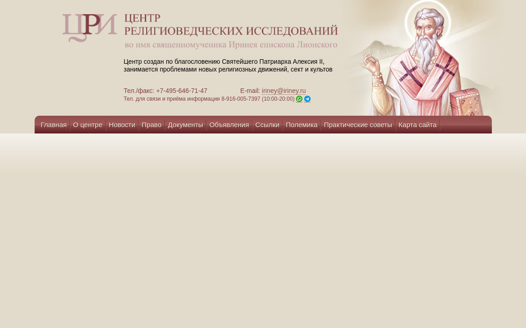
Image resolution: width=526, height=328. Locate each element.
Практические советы (358, 124)
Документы (185, 124)
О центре (87, 124)
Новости (122, 124)
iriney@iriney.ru (284, 90)
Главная (54, 124)
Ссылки (267, 124)
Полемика (302, 124)
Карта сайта (417, 124)
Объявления (229, 124)
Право (152, 124)
